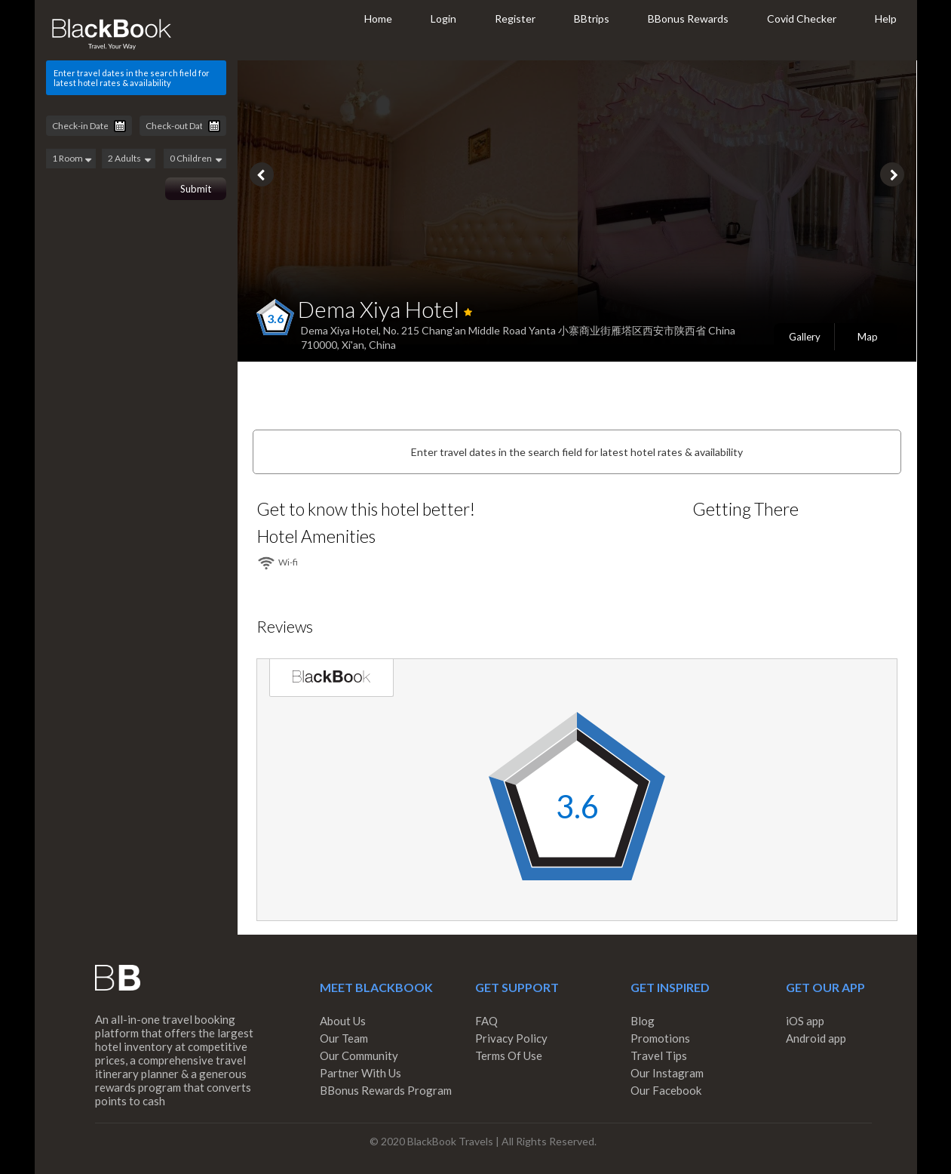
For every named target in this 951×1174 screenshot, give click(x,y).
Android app (816, 1038)
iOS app (805, 1021)
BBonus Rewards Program (386, 1090)
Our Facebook (665, 1090)
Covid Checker (801, 18)
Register (515, 18)
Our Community (359, 1055)
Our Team (344, 1038)
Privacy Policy (511, 1038)
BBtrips (591, 18)
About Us (343, 1021)
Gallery (805, 337)
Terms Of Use (508, 1055)
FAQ (486, 1021)
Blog (642, 1021)
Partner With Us (360, 1073)
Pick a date (120, 126)
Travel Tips (658, 1055)
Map (867, 337)
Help (886, 18)
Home (378, 18)
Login (443, 18)
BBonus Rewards (688, 18)
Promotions (660, 1038)
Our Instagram (667, 1073)
